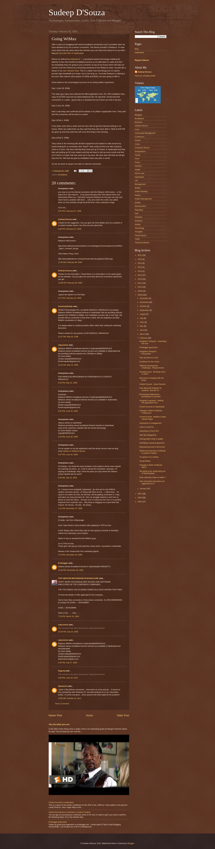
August (143, 314)
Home (89, 715)
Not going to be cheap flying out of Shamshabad (152, 472)
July (142, 318)
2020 (140, 259)
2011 (140, 283)
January (143, 488)
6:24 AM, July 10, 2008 (67, 478)
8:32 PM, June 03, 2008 (68, 411)
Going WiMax (145, 461)
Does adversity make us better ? (152, 477)
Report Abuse (142, 60)
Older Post (123, 715)
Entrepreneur (140, 151)
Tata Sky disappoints (147, 435)
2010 (140, 287)
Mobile (137, 188)
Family (137, 155)
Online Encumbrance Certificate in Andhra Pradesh (69, 812)
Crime (137, 144)
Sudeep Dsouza (65, 219)
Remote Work (140, 206)
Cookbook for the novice (149, 362)
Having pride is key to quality (151, 439)
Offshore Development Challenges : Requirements (151, 367)
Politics (138, 195)
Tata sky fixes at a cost (148, 358)
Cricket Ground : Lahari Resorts (152, 384)
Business (138, 122)
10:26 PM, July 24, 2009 (68, 632)
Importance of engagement (150, 423)
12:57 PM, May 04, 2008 (68, 337)
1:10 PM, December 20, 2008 (70, 555)
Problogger (63, 563)
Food (137, 159)
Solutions (138, 221)
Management (140, 184)
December (144, 298)
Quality (138, 202)
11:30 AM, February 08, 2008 (70, 262)
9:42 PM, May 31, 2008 (67, 383)
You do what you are (59, 724)
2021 (140, 255)
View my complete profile (145, 76)
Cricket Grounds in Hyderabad (61, 802)
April (142, 330)
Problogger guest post (58, 822)
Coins (137, 129)
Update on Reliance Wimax (74, 451)
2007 (140, 494)
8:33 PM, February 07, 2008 (69, 211)
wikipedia (74, 59)
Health (137, 170)
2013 (140, 275)
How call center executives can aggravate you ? (152, 482)
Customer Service (142, 148)
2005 (140, 502)
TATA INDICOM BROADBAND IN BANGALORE (78, 578)
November (144, 302)
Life (136, 180)
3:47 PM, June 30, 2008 (68, 454)
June (142, 322)
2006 (140, 498)
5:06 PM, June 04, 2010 (68, 678)
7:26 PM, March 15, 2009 (68, 616)
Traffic (137, 239)
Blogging (138, 115)
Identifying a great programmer (152, 443)
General (138, 166)
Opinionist (62, 686)
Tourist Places (140, 235)
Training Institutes (142, 243)
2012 (140, 279)
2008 (140, 295)
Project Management (143, 199)
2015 (140, 267)
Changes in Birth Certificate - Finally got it (151, 411)
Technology (139, 228)
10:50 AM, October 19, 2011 (69, 698)
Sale (137, 213)
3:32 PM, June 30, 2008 (68, 437)
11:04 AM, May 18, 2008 (68, 365)
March (142, 334)
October (143, 306)
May (142, 326)
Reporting (139, 210)
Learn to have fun (146, 427)
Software (138, 217)
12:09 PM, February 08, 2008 (70, 283)
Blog (137, 49)
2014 (140, 271)
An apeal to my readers (149, 457)
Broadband (62, 175)
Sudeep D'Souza (77, 12)
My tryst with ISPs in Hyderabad (69, 53)
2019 (140, 263)
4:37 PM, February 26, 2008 (69, 298)
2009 (140, 291)
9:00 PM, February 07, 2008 (69, 229)
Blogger (131, 843)
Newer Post (55, 715)
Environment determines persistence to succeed (150, 395)
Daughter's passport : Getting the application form (151, 401)
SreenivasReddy (65, 306)
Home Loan (139, 173)
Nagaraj (61, 671)
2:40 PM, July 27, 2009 (67, 662)
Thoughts (139, 232)
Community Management (145, 133)
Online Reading (141, 191)
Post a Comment (62, 704)
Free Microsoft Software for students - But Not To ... (150, 389)
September (145, 310)
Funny (137, 162)
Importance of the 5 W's (149, 431)
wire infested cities (71, 71)
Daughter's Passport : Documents (148, 352)
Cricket (138, 140)
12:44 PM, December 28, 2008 (70, 570)
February (144, 338)
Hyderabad (139, 52)
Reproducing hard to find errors (152, 447)
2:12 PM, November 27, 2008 (70, 508)
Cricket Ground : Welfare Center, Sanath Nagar (152, 418)
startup (137, 224)
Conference (139, 137)
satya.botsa (63, 345)
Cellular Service (141, 126)
